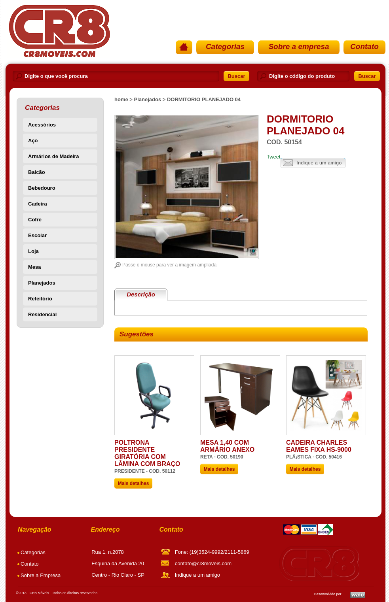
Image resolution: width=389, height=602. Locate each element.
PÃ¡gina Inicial (58, 31)
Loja (33, 251)
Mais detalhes (133, 483)
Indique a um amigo (313, 163)
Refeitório (40, 299)
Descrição (141, 294)
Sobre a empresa (298, 46)
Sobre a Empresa (41, 575)
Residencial (42, 314)
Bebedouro (41, 188)
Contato (364, 46)
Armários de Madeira (53, 156)
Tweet (274, 157)
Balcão (36, 172)
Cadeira (37, 204)
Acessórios (42, 125)
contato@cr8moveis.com (203, 563)
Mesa (34, 267)
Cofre (35, 220)
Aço (33, 140)
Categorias (225, 46)
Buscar (236, 76)
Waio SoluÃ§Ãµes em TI (357, 595)
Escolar (37, 235)
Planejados (41, 283)
